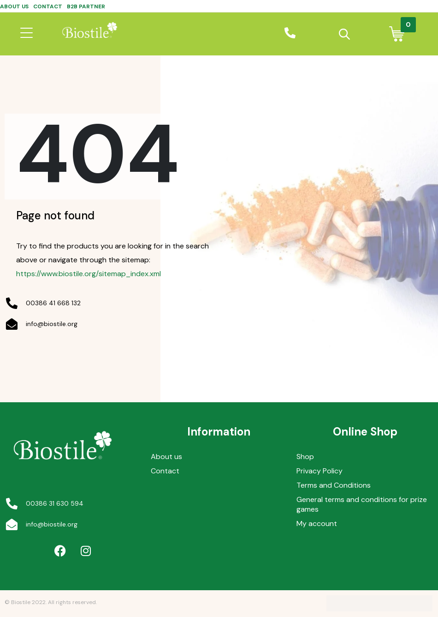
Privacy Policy (319, 471)
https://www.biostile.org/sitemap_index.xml (88, 273)
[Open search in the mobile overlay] (344, 34)
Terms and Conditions (333, 485)
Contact (47, 6)
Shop (305, 456)
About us (14, 6)
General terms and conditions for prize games (361, 504)
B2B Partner (86, 6)
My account (316, 523)
